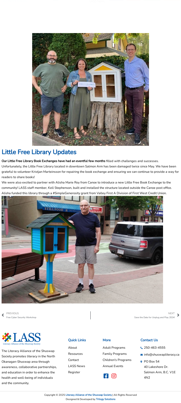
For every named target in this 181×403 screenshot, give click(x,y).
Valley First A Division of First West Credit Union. (132, 193)
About (83, 10)
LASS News (97, 17)
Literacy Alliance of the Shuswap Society (89, 395)
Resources (98, 10)
